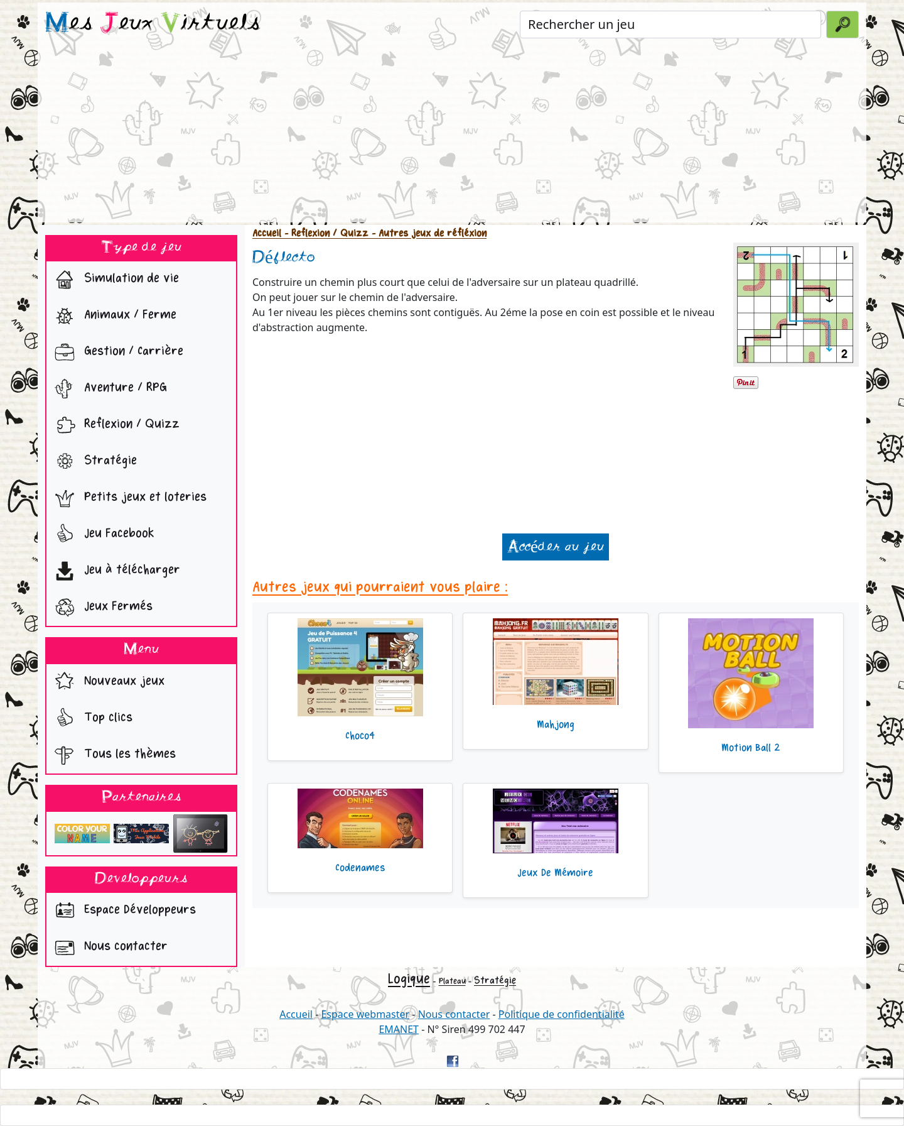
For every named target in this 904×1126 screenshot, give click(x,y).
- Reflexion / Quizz (325, 233)
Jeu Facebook (101, 534)
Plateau (452, 981)
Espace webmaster (365, 1014)
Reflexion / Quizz (114, 425)
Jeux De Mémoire (555, 873)
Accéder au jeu (555, 546)
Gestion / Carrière (116, 352)
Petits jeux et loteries (128, 498)
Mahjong (555, 724)
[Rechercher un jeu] (670, 24)
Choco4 (360, 736)
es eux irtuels (153, 23)
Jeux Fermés (101, 607)
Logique (409, 979)
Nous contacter (108, 947)
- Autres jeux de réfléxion (428, 233)
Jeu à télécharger (114, 571)
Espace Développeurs (122, 911)
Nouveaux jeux (106, 682)
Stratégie (93, 462)
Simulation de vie (114, 279)
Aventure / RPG (108, 389)
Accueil (266, 233)
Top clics (90, 719)
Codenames (360, 868)
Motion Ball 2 (750, 748)
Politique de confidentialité (561, 1014)
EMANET (399, 1029)
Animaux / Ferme (112, 316)
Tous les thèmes (112, 755)
